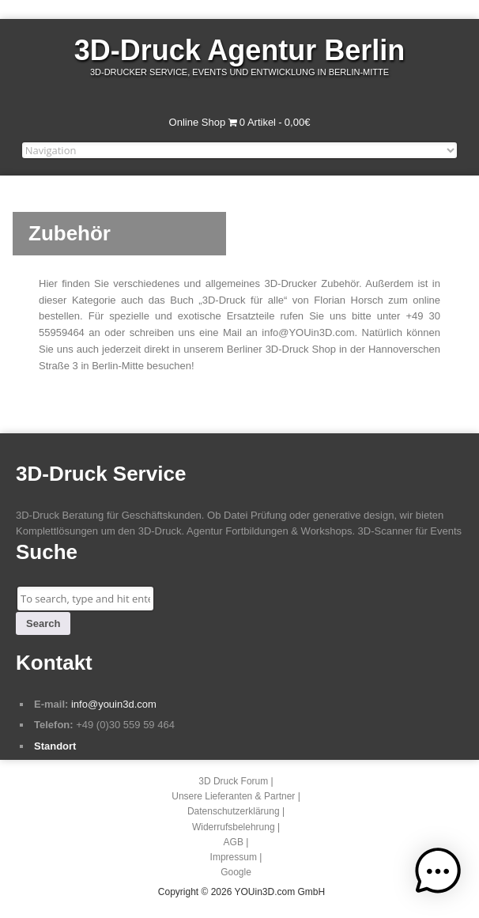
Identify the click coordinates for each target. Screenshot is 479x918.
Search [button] (43, 623)
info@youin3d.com (114, 704)
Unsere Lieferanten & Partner (233, 796)
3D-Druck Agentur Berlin (239, 50)
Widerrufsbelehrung (233, 827)
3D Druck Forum (233, 781)
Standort (55, 746)
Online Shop (197, 122)
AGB (233, 842)
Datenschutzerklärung (233, 811)
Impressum (233, 857)
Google (236, 872)
